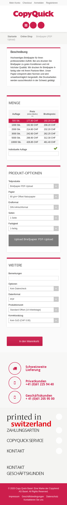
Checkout (27, 3)
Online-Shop (27, 36)
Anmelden (39, 3)
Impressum (14, 496)
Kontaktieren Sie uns (33, 500)
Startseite (12, 36)
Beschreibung (19, 51)
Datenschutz (52, 496)
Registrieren (52, 3)
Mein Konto (14, 3)
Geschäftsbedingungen (33, 496)
